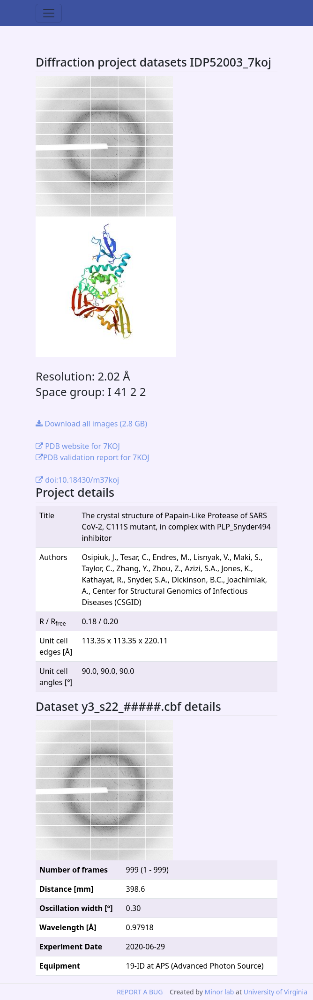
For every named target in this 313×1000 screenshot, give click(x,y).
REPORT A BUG (140, 991)
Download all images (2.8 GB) (91, 423)
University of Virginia (275, 991)
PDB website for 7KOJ (78, 446)
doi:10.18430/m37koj (77, 480)
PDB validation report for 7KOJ (92, 457)
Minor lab (219, 991)
